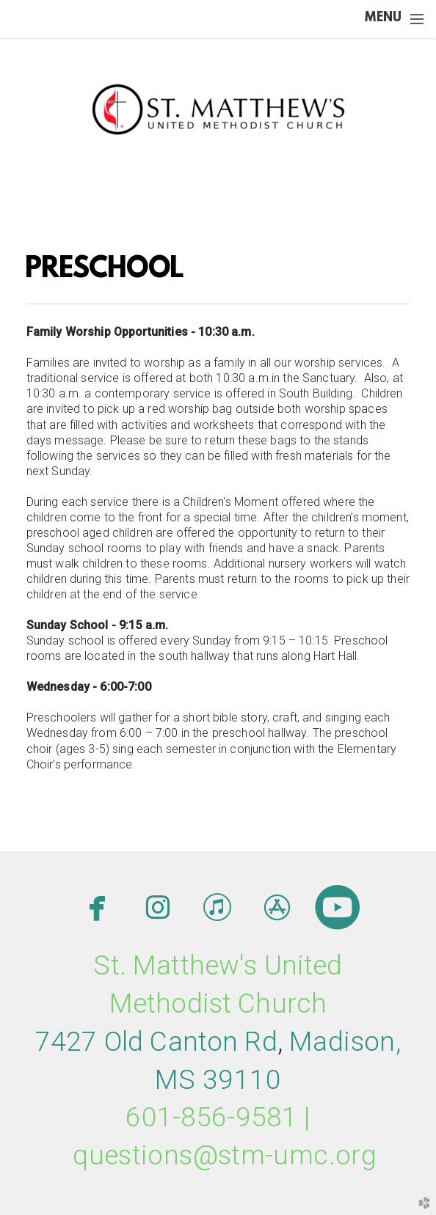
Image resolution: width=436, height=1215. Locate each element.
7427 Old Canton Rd (156, 1041)
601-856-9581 (211, 1117)
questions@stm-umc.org (225, 1155)
